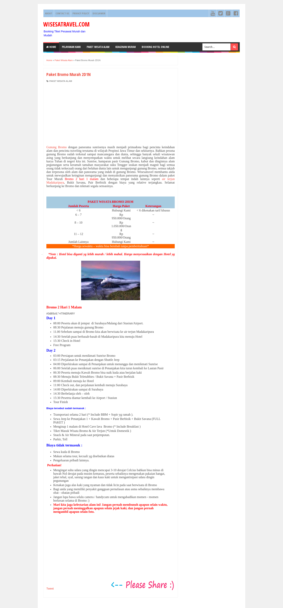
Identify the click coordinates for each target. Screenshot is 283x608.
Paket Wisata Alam (98, 47)
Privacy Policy (81, 13)
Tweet (50, 588)
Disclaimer (99, 13)
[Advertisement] (110, 114)
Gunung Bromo (56, 147)
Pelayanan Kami (71, 47)
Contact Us (62, 13)
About (48, 13)
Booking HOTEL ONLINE (155, 47)
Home (51, 47)
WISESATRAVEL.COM (66, 24)
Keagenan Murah (125, 47)
